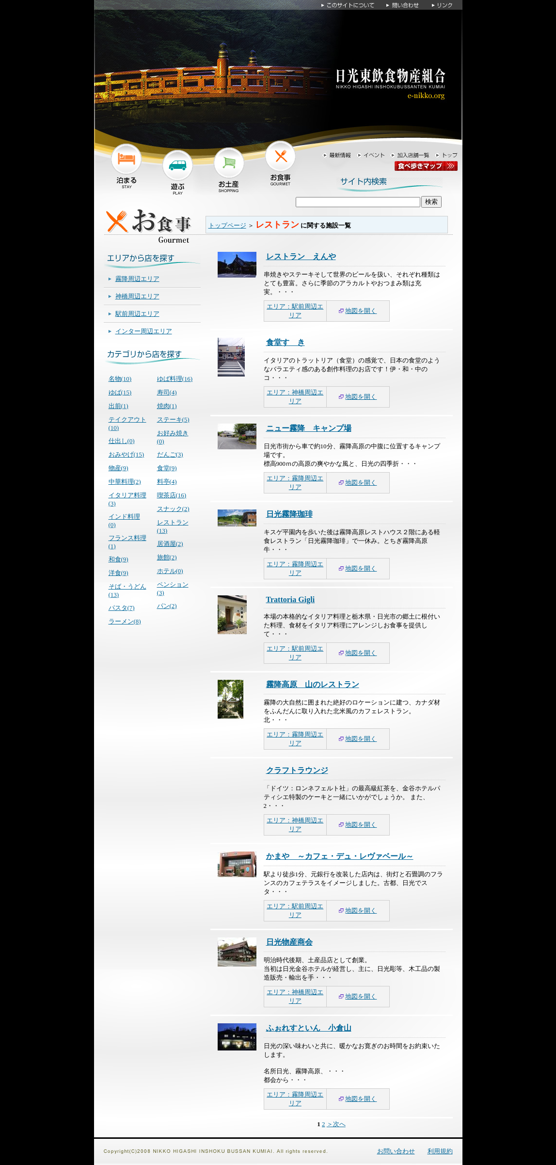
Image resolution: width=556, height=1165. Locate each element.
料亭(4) (167, 481)
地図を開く (361, 310)
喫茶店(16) (172, 495)
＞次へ (336, 1124)
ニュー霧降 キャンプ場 (308, 428)
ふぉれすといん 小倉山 (308, 1028)
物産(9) (118, 468)
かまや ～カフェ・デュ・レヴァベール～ (339, 856)
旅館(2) (167, 557)
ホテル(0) (170, 570)
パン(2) (167, 605)
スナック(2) (173, 508)
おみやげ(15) (126, 454)
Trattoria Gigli (290, 599)
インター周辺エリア (143, 331)
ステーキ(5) (173, 419)
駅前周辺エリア (137, 313)
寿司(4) (167, 392)
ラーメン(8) (125, 621)
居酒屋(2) (170, 543)
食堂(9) (167, 468)
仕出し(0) (122, 440)
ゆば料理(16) (175, 378)
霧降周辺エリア (137, 278)
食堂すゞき (285, 342)
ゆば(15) (120, 392)
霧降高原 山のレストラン (312, 684)
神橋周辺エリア (137, 296)
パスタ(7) (122, 607)
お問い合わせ (396, 1151)
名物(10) (120, 378)
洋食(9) (118, 572)
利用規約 (440, 1151)
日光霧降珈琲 (289, 514)
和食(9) (118, 559)
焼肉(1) (167, 406)
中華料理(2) (125, 481)
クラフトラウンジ (297, 770)
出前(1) (118, 406)
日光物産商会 (289, 942)
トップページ (227, 225)
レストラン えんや (301, 256)
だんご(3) (170, 454)
